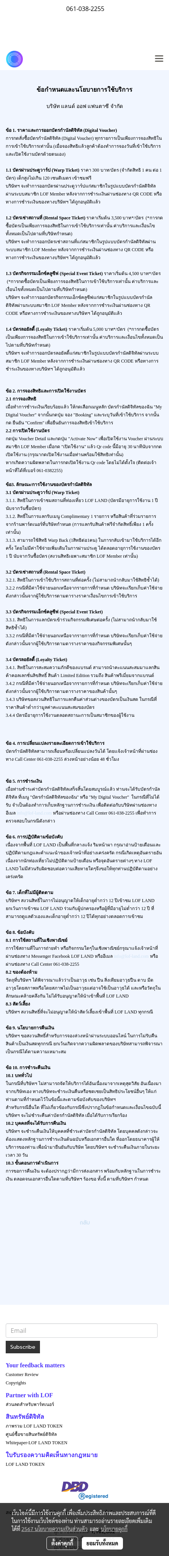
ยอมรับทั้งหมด (102, 1543)
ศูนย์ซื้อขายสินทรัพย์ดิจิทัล (31, 1434)
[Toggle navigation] (159, 59)
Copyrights (16, 1383)
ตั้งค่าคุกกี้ (62, 1543)
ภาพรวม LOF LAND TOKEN (34, 1426)
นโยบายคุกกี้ (114, 1528)
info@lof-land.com (34, 813)
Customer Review (22, 1374)
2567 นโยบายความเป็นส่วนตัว (54, 1528)
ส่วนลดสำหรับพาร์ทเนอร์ (30, 1404)
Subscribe (22, 1347)
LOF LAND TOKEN (25, 1464)
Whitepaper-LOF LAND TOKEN (36, 1442)
